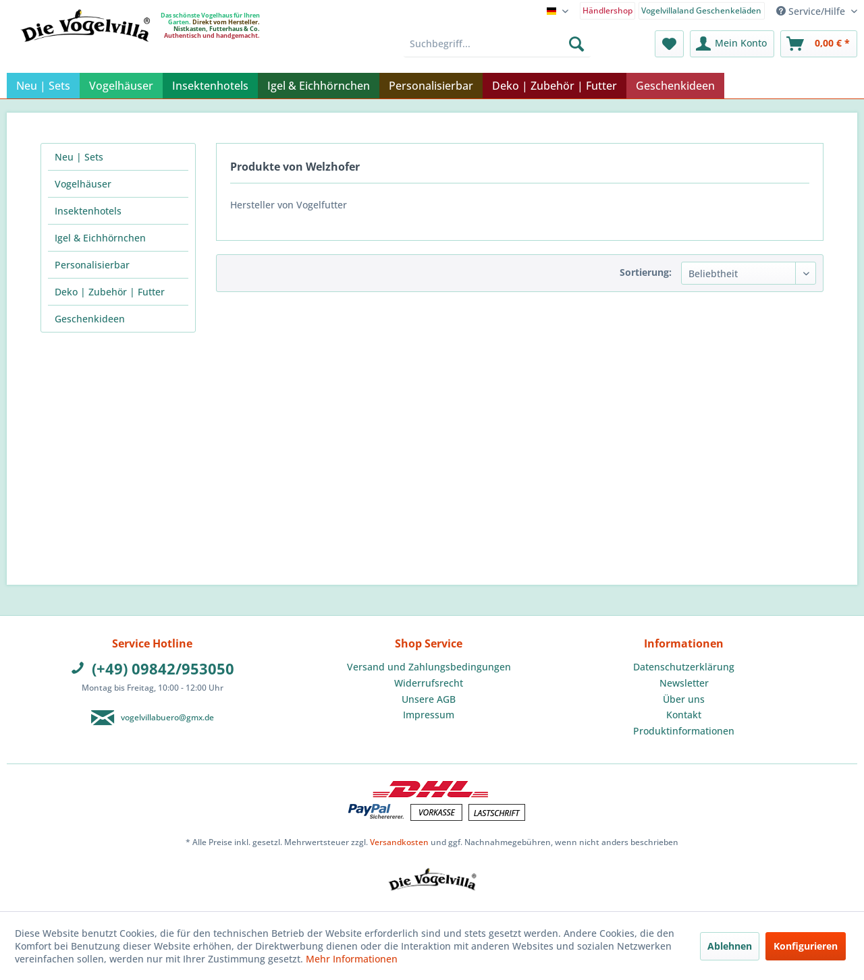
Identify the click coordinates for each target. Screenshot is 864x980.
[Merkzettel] (669, 43)
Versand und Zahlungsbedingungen (429, 666)
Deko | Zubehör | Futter (110, 291)
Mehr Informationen (352, 958)
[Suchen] (576, 43)
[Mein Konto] (732, 43)
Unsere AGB (429, 699)
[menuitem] (607, 9)
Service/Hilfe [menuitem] (812, 11)
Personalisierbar (92, 264)
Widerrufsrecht (428, 682)
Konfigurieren (806, 946)
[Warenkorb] (818, 43)
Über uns (684, 699)
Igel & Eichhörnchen (100, 237)
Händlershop (607, 10)
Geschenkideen (90, 318)
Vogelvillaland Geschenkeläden (701, 10)
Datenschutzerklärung (683, 666)
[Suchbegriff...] (497, 43)
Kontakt (683, 714)
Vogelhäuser (83, 183)
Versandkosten (399, 842)
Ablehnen (729, 946)
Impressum (428, 714)
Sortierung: (646, 272)
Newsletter (684, 682)
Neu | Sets (79, 156)
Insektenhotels (88, 210)
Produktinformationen (683, 730)
